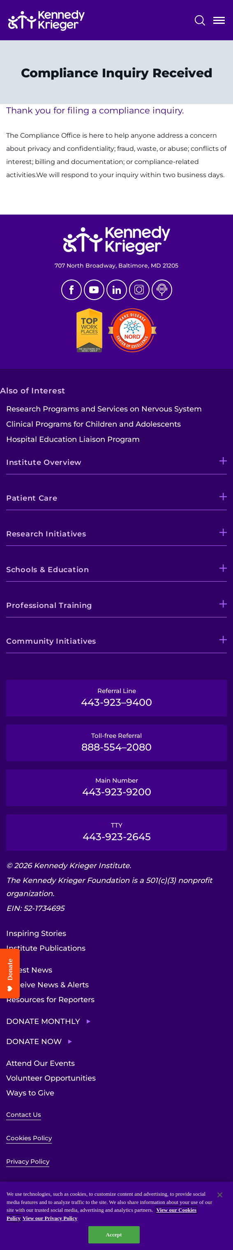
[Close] (220, 1195)
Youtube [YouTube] (94, 290)
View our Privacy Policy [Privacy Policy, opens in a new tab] (50, 1218)
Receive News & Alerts (47, 984)
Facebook (71, 290)
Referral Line (116, 697)
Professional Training (49, 605)
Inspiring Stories (36, 933)
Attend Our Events (40, 1063)
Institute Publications (45, 948)
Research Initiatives (46, 533)
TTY (116, 832)
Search (200, 20)
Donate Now (34, 1041)
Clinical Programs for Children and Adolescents (93, 424)
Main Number (116, 787)
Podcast (162, 290)
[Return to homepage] (46, 20)
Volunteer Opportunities (51, 1078)
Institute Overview (44, 462)
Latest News (29, 970)
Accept (114, 1235)
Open (219, 22)
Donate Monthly (43, 1021)
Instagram (139, 290)
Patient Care (32, 498)
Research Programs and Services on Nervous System (104, 409)
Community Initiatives (51, 641)
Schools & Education (47, 569)
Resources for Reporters (50, 999)
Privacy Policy (27, 1161)
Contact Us (23, 1114)
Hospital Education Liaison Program (73, 439)
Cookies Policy (29, 1138)
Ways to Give (30, 1093)
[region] (116, 1216)
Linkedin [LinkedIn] (116, 290)
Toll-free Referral (116, 742)
